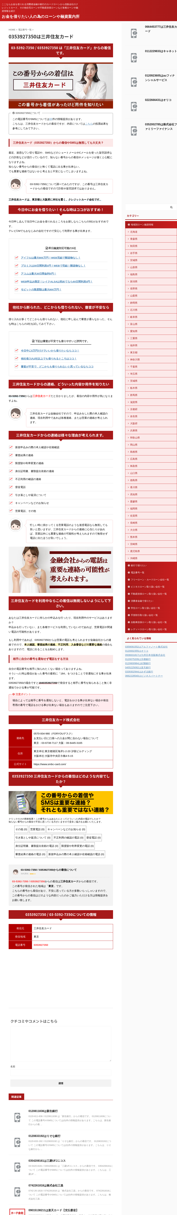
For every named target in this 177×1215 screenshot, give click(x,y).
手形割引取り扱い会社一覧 (144, 615)
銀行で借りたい (139, 565)
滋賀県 (133, 402)
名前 (12, 1066)
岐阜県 (133, 317)
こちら (89, 123)
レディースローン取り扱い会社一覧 (149, 629)
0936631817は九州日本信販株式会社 (145, 655)
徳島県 (133, 480)
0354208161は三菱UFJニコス (47, 1160)
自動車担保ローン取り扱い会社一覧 (149, 622)
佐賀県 (133, 515)
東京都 (133, 352)
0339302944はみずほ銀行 (139, 671)
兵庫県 (133, 430)
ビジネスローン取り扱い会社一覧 (148, 586)
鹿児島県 (135, 551)
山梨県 (133, 295)
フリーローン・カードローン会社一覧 (150, 579)
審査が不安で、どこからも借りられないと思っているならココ (57, 366)
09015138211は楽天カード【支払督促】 (54, 1210)
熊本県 (133, 537)
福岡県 (133, 508)
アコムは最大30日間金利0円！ (38, 273)
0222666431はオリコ (158, 99)
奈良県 (133, 416)
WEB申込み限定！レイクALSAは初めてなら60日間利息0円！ (57, 281)
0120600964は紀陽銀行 (138, 663)
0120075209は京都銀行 (138, 659)
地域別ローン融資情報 (142, 224)
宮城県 (133, 260)
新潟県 (133, 281)
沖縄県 (133, 558)
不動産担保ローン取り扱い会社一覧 (149, 594)
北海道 (133, 231)
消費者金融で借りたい (142, 601)
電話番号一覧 (137, 572)
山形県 (133, 267)
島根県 (133, 451)
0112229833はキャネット (161, 51)
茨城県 (133, 380)
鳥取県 (133, 466)
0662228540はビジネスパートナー (144, 675)
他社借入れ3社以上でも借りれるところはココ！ (49, 358)
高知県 (133, 494)
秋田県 (133, 246)
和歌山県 (135, 437)
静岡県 (133, 302)
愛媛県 (133, 501)
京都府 (133, 409)
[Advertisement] (61, 977)
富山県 (133, 324)
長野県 (133, 288)
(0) (50, 119)
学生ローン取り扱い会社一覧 (145, 608)
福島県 (133, 274)
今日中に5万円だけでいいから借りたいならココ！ (50, 350)
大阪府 (133, 423)
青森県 (133, 238)
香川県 (133, 487)
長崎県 (133, 522)
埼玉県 (133, 373)
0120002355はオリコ (136, 650)
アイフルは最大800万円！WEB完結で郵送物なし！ (51, 257)
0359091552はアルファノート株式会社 (146, 646)
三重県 (133, 338)
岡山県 (133, 444)
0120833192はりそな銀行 (44, 1136)
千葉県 (133, 366)
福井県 (133, 345)
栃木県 (133, 388)
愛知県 (133, 331)
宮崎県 (133, 544)
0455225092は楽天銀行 (138, 667)
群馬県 (133, 395)
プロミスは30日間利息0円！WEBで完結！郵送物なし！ (53, 265)
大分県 (133, 529)
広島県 (133, 459)
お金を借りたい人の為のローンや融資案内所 (41, 16)
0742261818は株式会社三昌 (46, 1185)
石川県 (133, 309)
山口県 (133, 473)
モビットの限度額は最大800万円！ (41, 289)
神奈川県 (135, 359)
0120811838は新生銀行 (43, 1111)
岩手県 (133, 253)
